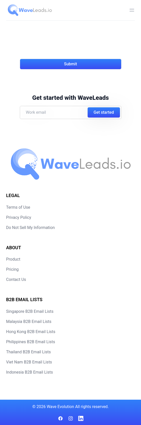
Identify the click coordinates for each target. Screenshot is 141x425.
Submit (70, 64)
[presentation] (58, 43)
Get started (103, 112)
